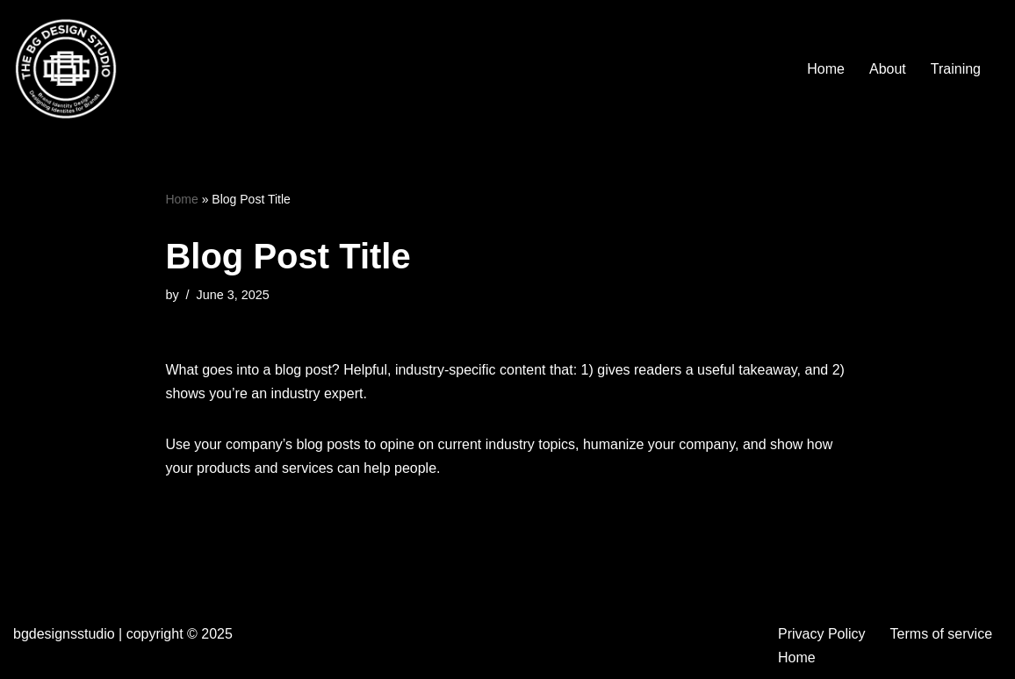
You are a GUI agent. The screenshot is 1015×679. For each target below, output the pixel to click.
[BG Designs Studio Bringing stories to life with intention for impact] (66, 68)
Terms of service (941, 633)
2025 (217, 633)
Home (826, 68)
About (887, 68)
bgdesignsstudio (64, 633)
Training (956, 68)
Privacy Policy (822, 633)
